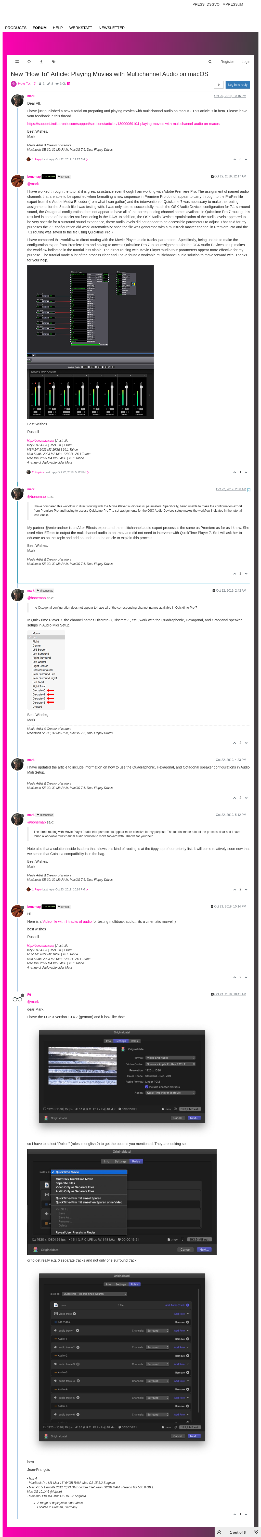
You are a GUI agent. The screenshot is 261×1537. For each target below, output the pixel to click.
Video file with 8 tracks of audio (67, 916)
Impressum (232, 4)
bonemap (34, 171)
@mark (63, 171)
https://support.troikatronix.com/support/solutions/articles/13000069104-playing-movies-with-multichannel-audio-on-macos (123, 119)
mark (30, 91)
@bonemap (36, 492)
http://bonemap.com (40, 435)
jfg (29, 989)
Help (58, 27)
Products (16, 27)
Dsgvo (213, 4)
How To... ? (27, 78)
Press (198, 4)
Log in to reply (237, 79)
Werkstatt (80, 27)
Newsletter (112, 27)
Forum (40, 27)
